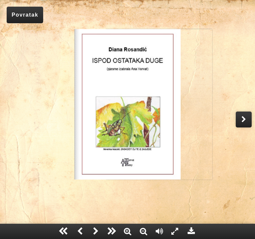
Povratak (25, 15)
